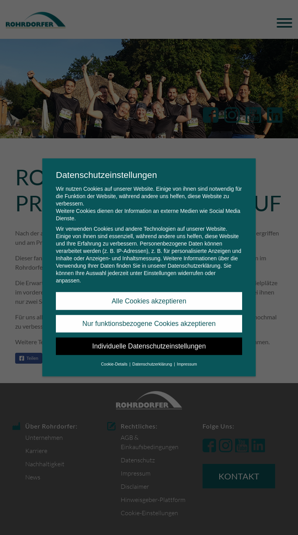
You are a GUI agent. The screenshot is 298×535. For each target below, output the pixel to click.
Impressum (187, 359)
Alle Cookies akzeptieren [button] (149, 296)
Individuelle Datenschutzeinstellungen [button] (149, 342)
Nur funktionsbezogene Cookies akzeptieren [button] (148, 319)
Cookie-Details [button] (114, 359)
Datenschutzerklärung (194, 261)
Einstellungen (160, 269)
